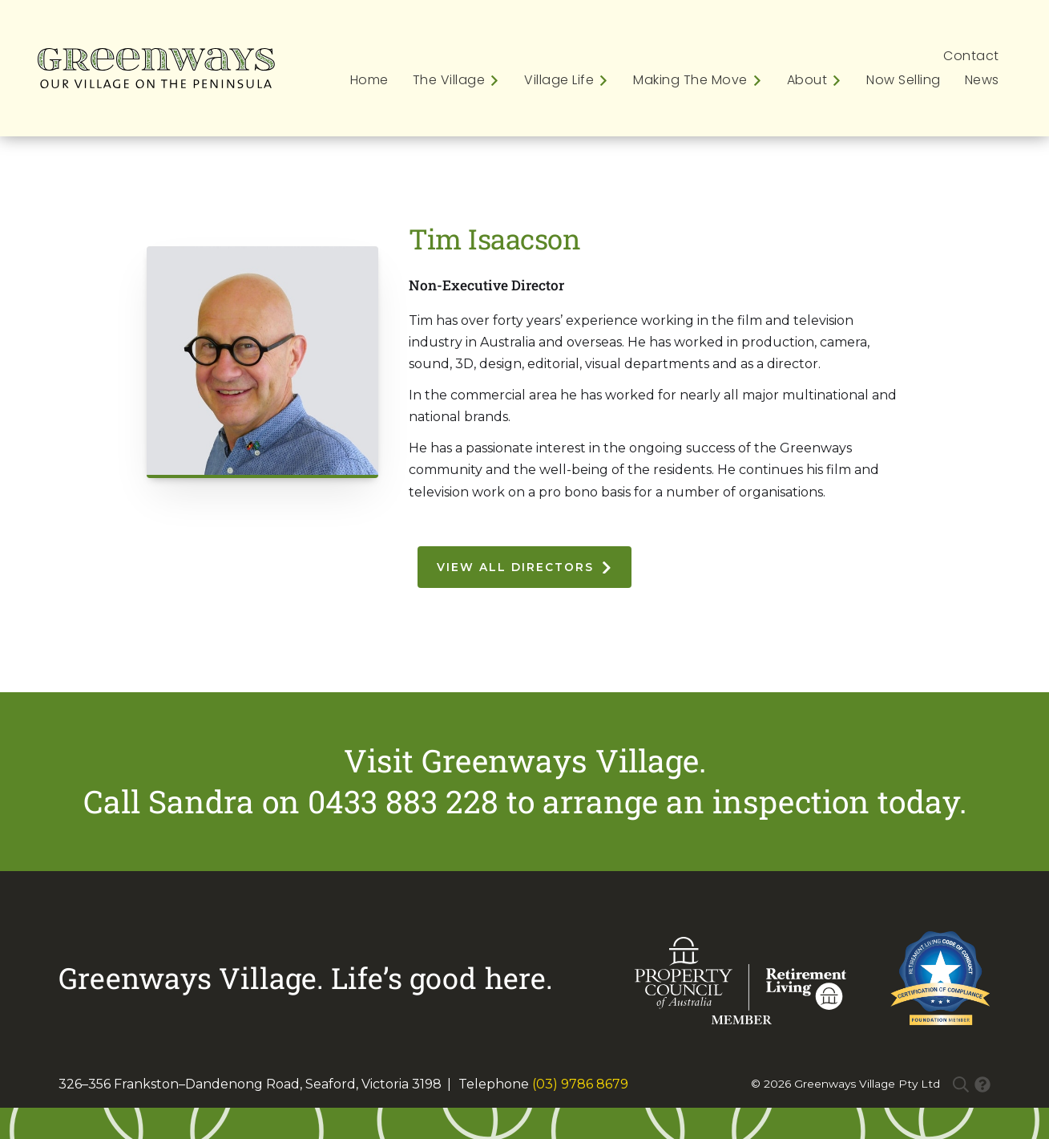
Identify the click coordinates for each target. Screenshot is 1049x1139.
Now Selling (903, 80)
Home (369, 80)
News (982, 80)
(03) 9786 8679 (580, 1084)
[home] (156, 68)
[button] (451, 80)
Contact (971, 56)
